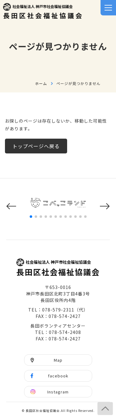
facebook (58, 376)
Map (58, 360)
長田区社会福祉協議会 (43, 11)
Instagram (58, 392)
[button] (11, 206)
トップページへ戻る (36, 146)
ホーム (41, 83)
